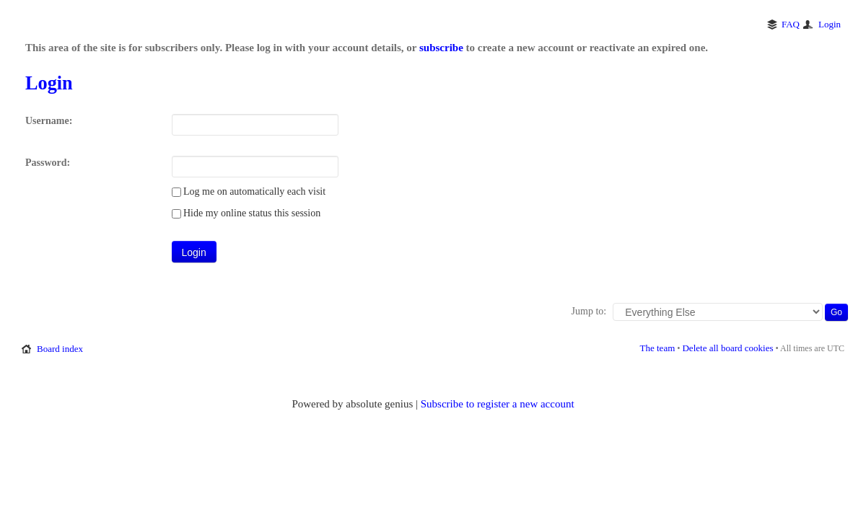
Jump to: (589, 311)
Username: (48, 120)
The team (657, 348)
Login (829, 24)
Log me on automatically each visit (249, 191)
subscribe (441, 47)
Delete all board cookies (727, 348)
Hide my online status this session (246, 213)
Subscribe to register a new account (497, 404)
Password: (47, 162)
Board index (60, 348)
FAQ (791, 24)
